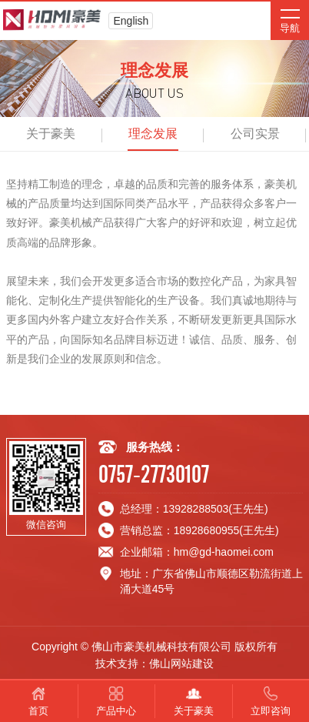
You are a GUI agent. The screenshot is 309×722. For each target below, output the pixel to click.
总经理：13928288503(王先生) (194, 509)
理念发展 (153, 133)
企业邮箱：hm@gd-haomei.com (197, 552)
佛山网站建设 (181, 663)
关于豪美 (50, 133)
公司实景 (255, 133)
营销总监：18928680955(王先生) (199, 530)
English (130, 21)
